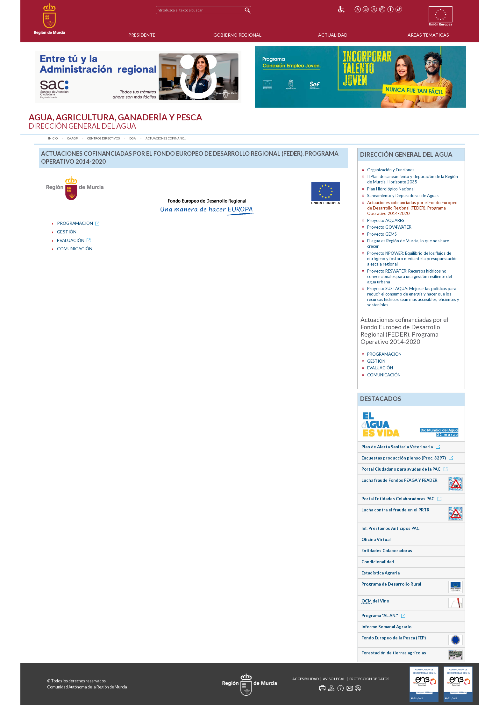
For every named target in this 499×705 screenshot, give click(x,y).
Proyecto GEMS (382, 234)
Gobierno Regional (237, 35)
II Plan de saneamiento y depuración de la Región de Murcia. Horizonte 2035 (412, 179)
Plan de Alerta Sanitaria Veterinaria (401, 446)
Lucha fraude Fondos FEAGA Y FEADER (399, 480)
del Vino (375, 601)
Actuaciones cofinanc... (166, 138)
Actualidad (332, 35)
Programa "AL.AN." (384, 615)
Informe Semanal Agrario (386, 626)
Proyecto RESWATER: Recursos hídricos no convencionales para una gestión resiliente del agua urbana (409, 276)
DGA (132, 138)
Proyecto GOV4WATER (389, 227)
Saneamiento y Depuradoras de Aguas (402, 195)
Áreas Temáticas (428, 35)
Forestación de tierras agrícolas (393, 652)
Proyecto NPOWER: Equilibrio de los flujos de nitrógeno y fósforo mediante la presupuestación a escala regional (412, 259)
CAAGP (72, 138)
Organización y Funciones (390, 169)
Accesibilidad (305, 679)
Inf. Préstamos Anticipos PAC (390, 528)
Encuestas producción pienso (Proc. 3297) (408, 457)
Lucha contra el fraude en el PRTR (395, 509)
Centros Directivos (103, 138)
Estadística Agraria (380, 572)
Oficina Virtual (376, 539)
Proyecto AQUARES (385, 220)
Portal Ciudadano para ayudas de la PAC (405, 469)
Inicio (53, 138)
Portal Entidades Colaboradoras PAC (402, 498)
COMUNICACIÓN (74, 248)
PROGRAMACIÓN (79, 223)
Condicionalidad (377, 561)
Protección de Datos (369, 679)
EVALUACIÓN (75, 240)
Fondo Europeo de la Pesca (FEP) (393, 637)
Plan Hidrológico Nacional (391, 188)
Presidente (141, 35)
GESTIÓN (66, 231)
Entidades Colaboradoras (386, 550)
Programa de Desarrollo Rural (391, 584)
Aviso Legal (334, 679)
